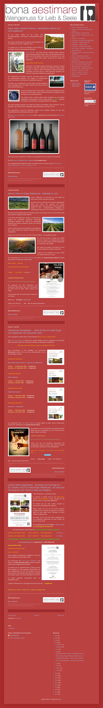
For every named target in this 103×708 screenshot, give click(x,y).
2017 (56, 682)
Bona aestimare (13, 176)
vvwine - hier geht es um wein (79, 72)
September (59, 647)
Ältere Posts (60, 615)
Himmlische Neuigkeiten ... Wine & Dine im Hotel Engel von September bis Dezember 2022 (34, 331)
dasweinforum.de (76, 50)
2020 (56, 675)
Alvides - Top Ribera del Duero (80, 27)
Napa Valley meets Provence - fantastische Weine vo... (70, 653)
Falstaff (12, 117)
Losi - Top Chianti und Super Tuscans (82, 64)
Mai (57, 651)
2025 (56, 635)
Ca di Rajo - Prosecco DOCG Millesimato (82, 40)
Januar (58, 670)
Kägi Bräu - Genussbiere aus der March (82, 62)
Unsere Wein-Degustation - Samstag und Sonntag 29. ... (71, 660)
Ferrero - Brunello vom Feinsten (80, 56)
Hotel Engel (27, 300)
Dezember (59, 644)
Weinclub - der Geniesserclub (79, 74)
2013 (56, 692)
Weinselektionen (76, 76)
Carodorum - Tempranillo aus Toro (81, 42)
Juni (57, 649)
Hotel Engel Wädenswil (27, 257)
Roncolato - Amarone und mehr (80, 70)
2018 (56, 680)
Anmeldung (59, 532)
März (57, 665)
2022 (56, 642)
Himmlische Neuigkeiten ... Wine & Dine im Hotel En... (70, 658)
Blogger (59, 699)
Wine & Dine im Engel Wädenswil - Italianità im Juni (33, 193)
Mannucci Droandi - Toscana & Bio (81, 66)
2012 (56, 694)
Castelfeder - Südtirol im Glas (79, 44)
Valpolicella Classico (14, 392)
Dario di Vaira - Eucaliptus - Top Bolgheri (82, 48)
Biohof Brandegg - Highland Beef (80, 33)
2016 (56, 685)
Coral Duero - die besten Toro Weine (81, 46)
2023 (56, 640)
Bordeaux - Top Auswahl (78, 38)
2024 (56, 638)
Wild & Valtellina (13, 377)
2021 (56, 673)
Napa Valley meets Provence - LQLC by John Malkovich (25, 362)
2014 (56, 689)
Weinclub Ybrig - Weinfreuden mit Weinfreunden (76, 85)
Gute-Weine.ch (76, 60)
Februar (58, 668)
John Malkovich (30, 52)
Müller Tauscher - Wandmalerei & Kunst (82, 68)
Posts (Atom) (17, 618)
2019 (56, 678)
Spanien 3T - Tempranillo (15, 406)
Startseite (36, 615)
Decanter (61, 115)
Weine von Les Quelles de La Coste (21, 115)
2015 (56, 687)
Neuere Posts (12, 615)
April (57, 663)
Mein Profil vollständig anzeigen (16, 638)
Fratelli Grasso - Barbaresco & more (81, 58)
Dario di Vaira (60, 524)
